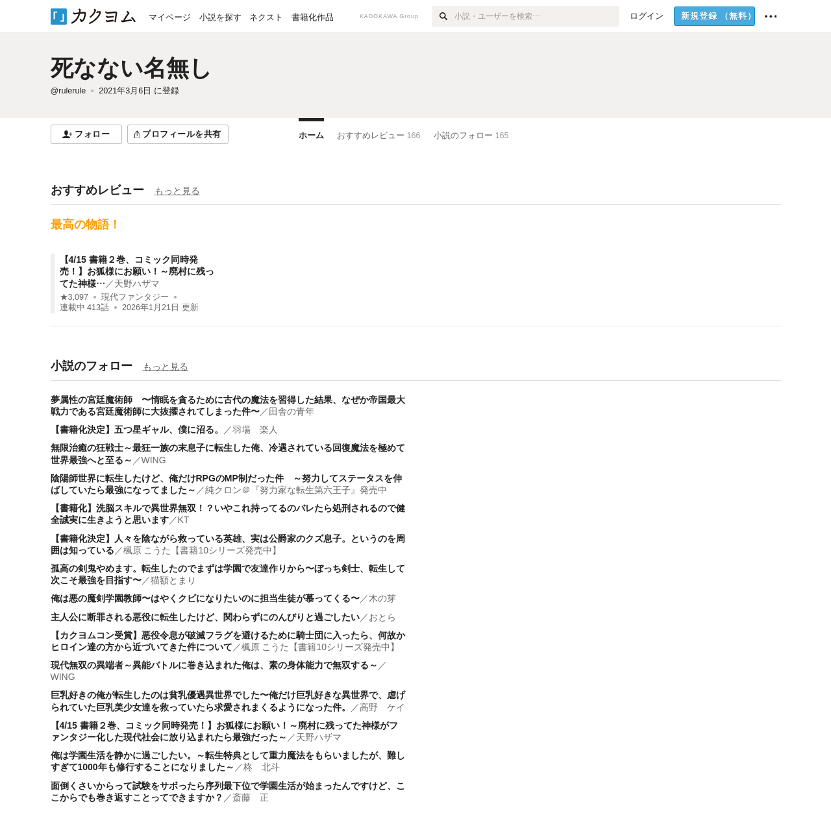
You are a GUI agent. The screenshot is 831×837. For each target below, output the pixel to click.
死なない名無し (131, 67)
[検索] (443, 16)
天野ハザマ (137, 283)
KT (184, 520)
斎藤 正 (250, 797)
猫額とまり (173, 580)
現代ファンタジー (135, 297)
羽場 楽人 (255, 429)
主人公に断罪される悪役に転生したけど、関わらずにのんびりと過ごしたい (205, 617)
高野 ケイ (382, 707)
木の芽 (382, 598)
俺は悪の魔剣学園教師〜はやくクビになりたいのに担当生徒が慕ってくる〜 (205, 598)
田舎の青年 (291, 411)
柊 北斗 (261, 767)
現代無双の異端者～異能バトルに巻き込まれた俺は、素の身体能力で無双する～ (214, 665)
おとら (382, 617)
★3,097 (74, 297)
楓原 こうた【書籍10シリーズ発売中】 (202, 550)
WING (154, 460)
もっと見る (177, 191)
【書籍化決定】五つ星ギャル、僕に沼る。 (137, 429)
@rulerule (68, 90)
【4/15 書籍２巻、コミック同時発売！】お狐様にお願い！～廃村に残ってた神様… (137, 271)
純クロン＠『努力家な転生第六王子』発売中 (296, 490)
